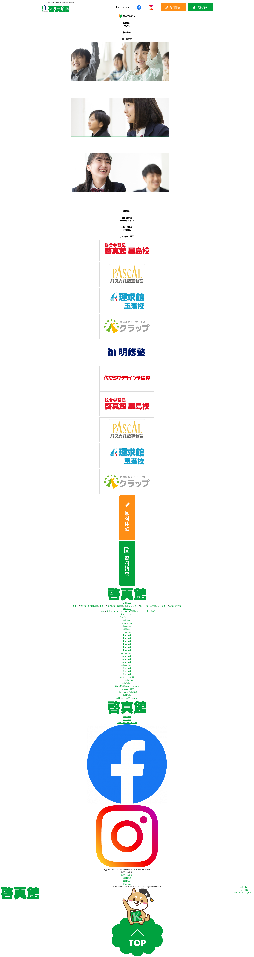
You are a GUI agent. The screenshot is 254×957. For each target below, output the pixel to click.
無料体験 (164, 7)
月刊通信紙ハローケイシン (127, 219)
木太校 (76, 606)
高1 (127, 194)
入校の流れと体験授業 (127, 228)
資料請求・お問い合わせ (127, 698)
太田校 (103, 606)
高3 (127, 199)
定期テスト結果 (127, 677)
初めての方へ (127, 614)
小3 (127, 89)
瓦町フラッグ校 (132, 606)
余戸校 (109, 611)
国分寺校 (144, 606)
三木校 (153, 606)
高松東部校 (93, 606)
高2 (127, 197)
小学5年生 (127, 647)
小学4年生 (127, 644)
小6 (127, 96)
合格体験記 (127, 683)
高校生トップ (127, 665)
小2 (127, 86)
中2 (127, 141)
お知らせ (127, 620)
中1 (127, 139)
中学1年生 (127, 656)
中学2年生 (127, 659)
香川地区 (127, 603)
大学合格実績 (127, 680)
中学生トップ (127, 653)
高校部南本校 (175, 606)
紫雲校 (120, 606)
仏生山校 (111, 606)
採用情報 (127, 720)
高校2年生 (127, 671)
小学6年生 (127, 650)
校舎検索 (127, 33)
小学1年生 (127, 635)
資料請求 (191, 7)
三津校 (102, 611)
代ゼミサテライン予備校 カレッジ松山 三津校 (134, 611)
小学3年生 (127, 641)
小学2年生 (127, 638)
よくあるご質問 (127, 236)
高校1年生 (127, 668)
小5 (127, 94)
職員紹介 (127, 212)
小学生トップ (127, 632)
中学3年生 (127, 662)
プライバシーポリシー (127, 723)
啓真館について (127, 25)
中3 (127, 144)
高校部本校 (163, 606)
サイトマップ (111, 7)
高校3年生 (127, 674)
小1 (127, 83)
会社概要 (127, 717)
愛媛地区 (127, 609)
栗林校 (83, 606)
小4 (127, 91)
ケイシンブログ (127, 623)
